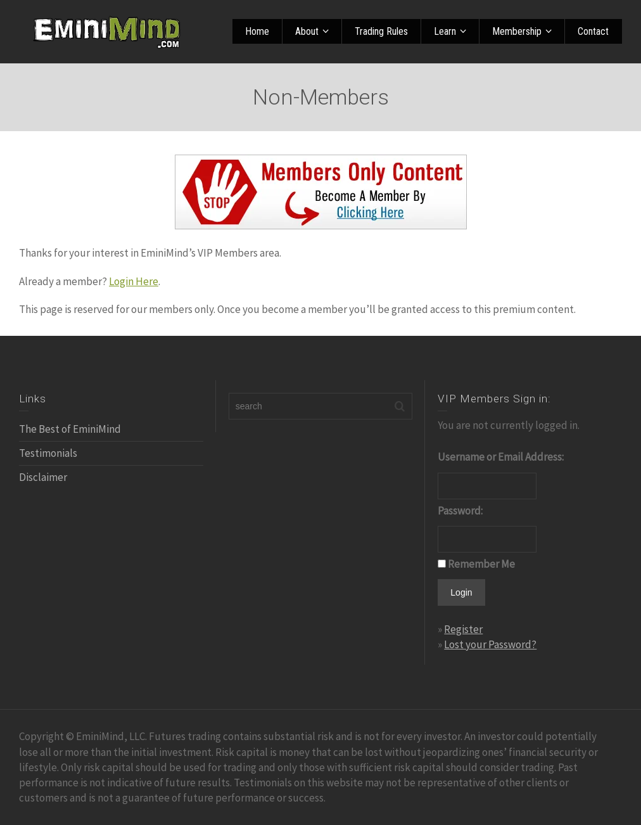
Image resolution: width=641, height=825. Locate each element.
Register (463, 629)
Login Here (133, 281)
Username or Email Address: (501, 457)
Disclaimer (43, 477)
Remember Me (481, 564)
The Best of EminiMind (70, 429)
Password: (460, 511)
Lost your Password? (490, 644)
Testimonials (48, 453)
